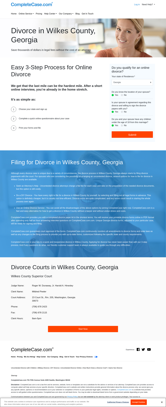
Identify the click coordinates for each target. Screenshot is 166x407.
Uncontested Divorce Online (71, 368)
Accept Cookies (138, 402)
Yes (116, 95)
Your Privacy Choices (84, 357)
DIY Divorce (55, 368)
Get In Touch (87, 14)
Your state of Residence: (123, 76)
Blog (77, 14)
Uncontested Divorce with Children (24, 368)
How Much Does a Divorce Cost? (95, 368)
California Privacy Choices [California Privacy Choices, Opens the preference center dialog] (118, 402)
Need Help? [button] (147, 4)
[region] (83, 402)
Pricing (39, 14)
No (125, 95)
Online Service (25, 14)
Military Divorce (44, 368)
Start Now (83, 329)
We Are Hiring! (29, 357)
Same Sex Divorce (115, 368)
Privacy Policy (72, 397)
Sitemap (14, 376)
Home (14, 14)
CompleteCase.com (32, 349)
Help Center (49, 14)
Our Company (65, 14)
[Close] (162, 402)
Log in (137, 4)
